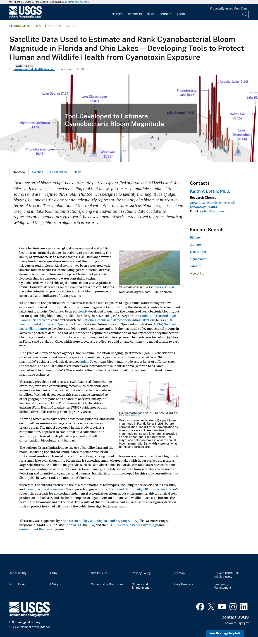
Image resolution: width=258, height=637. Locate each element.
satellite (195, 266)
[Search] (245, 14)
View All (197, 273)
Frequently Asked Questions (228, 8)
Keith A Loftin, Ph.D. (210, 191)
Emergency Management (222, 586)
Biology (195, 237)
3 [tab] (134, 155)
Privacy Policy (141, 573)
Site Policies (99, 573)
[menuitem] (118, 12)
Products (135, 14)
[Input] (225, 14)
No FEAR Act (18, 584)
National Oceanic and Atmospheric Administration (118, 320)
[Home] (25, 17)
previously (80, 311)
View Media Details (164, 287)
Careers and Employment (140, 586)
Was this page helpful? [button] (224, 633)
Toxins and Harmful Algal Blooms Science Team (142, 489)
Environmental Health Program (35, 26)
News (150, 14)
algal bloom (198, 259)
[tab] (19, 172)
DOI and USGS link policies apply (226, 575)
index (84, 361)
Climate (195, 244)
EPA (91, 525)
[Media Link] (149, 267)
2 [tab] (129, 155)
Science (117, 14)
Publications (58, 172)
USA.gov (56, 584)
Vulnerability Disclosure (107, 584)
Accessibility (18, 573)
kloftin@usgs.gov (212, 211)
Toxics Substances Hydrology (137, 525)
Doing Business (183, 584)
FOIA (53, 573)
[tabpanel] (129, 118)
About (181, 14)
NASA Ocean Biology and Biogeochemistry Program (96, 521)
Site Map (179, 573)
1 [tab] (123, 155)
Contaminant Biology (34, 529)
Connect (165, 14)
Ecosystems (198, 252)
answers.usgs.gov (237, 623)
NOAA (77, 525)
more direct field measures (44, 489)
